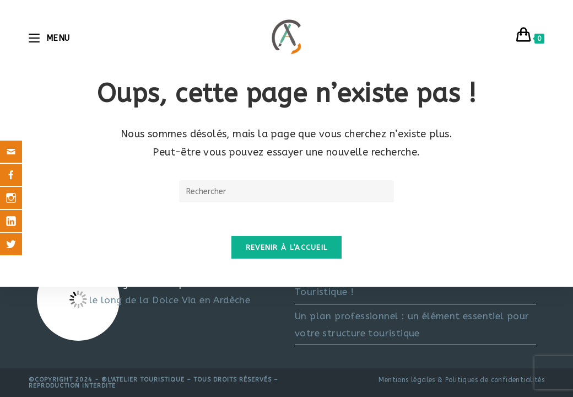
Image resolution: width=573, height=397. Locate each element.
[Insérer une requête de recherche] (286, 191)
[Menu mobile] (49, 38)
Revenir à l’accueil (287, 247)
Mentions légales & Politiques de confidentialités (461, 380)
